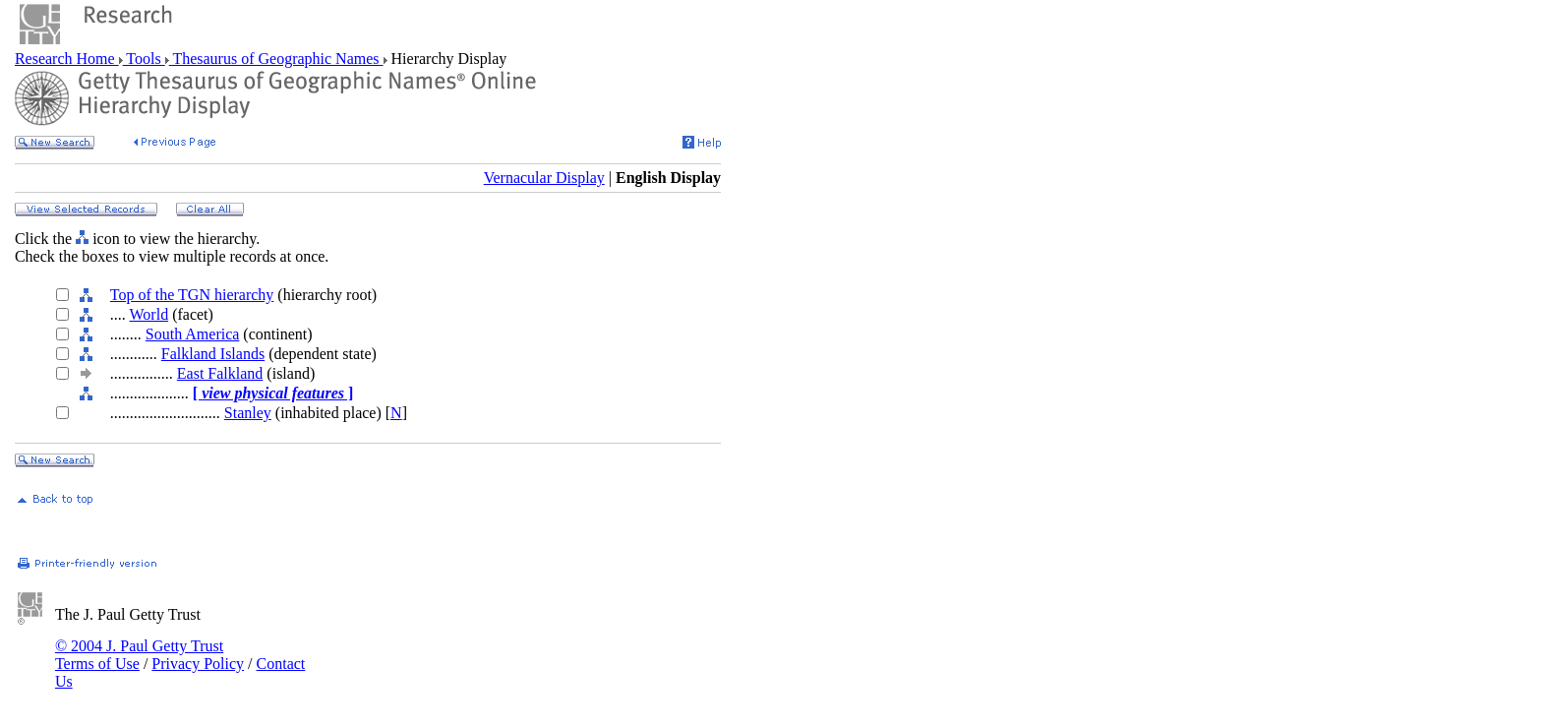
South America (193, 334)
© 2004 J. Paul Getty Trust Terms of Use (139, 654)
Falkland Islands (213, 353)
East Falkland (220, 373)
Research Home (67, 58)
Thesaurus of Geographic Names (276, 58)
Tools (144, 58)
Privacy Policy (197, 663)
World (149, 314)
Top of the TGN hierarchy (192, 294)
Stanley (247, 412)
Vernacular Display (544, 177)
